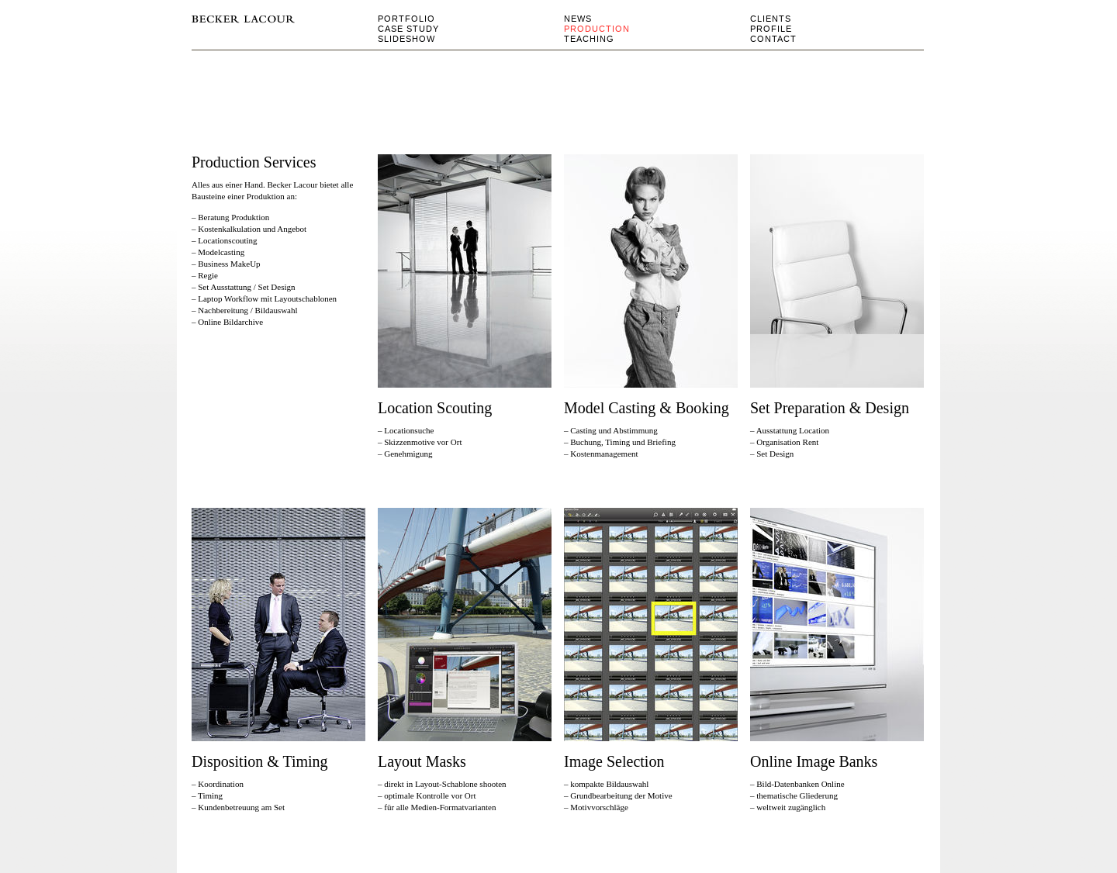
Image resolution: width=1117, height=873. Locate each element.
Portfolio (406, 18)
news (578, 18)
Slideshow (406, 38)
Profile (771, 28)
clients (770, 18)
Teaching (589, 38)
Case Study (408, 28)
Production (597, 28)
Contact (773, 38)
